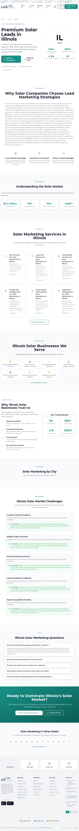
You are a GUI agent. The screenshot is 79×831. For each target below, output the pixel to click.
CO (37, 741)
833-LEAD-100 (72, 789)
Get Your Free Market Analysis (29, 713)
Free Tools (52, 795)
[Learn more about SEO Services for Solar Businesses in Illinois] (13, 269)
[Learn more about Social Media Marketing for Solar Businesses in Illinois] (39, 303)
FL (53, 741)
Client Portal (52, 786)
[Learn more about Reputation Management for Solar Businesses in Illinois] (66, 303)
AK (16, 741)
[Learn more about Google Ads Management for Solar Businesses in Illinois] (13, 303)
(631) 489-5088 (71, 792)
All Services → (21, 797)
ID (68, 741)
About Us (35, 781)
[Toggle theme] (55, 6)
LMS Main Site (37, 795)
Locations (31, 6)
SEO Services (20, 781)
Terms (69, 827)
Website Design (21, 789)
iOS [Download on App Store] (3, 803)
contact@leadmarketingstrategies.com (20, 1)
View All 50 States (39, 746)
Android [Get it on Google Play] (10, 803)
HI (63, 741)
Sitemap (75, 827)
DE (48, 741)
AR (26, 741)
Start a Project (53, 789)
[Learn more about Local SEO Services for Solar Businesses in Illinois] (39, 269)
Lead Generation (21, 783)
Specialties (40, 6)
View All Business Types (39, 382)
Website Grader (37, 789)
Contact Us (36, 792)
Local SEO (20, 786)
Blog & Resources (38, 783)
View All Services (39, 322)
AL (10, 741)
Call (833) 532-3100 (53, 713)
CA (32, 741)
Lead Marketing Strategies (44, 827)
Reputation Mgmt (22, 795)
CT (43, 741)
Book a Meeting (53, 792)
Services (24, 6)
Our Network (36, 786)
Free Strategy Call (70, 6)
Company (49, 6)
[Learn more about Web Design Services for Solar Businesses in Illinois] (66, 269)
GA (59, 741)
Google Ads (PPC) (22, 792)
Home (3, 19)
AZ (21, 741)
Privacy (64, 827)
